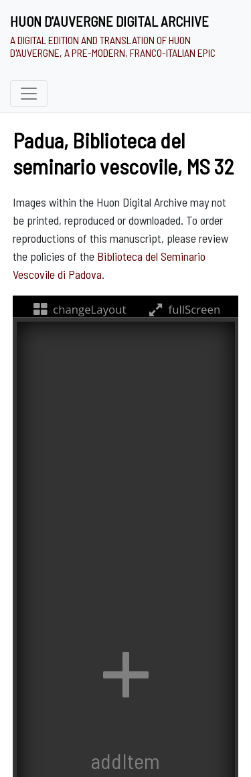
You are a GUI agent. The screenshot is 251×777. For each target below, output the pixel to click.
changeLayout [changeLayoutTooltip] (79, 309)
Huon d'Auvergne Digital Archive (109, 21)
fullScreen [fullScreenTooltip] (183, 309)
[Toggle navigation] (29, 93)
